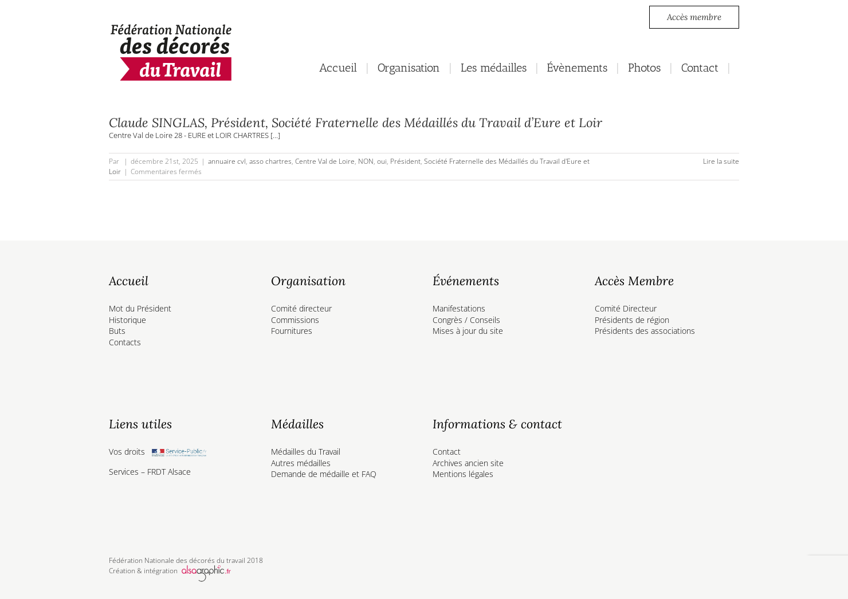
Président (405, 161)
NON (366, 161)
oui (382, 161)
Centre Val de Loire (325, 161)
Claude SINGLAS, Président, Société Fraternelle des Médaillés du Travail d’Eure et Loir (355, 123)
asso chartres (270, 161)
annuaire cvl (227, 161)
